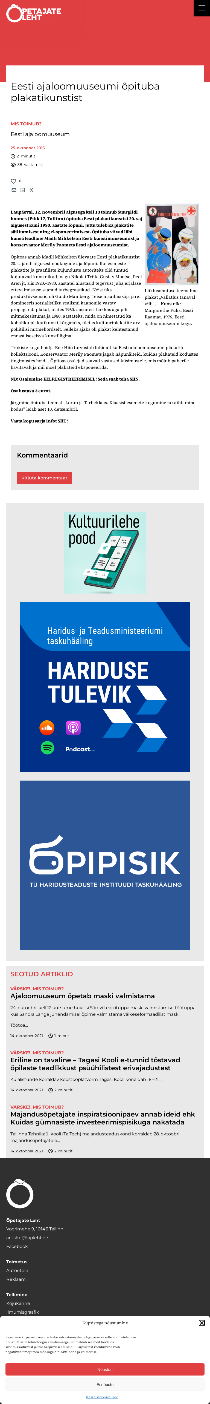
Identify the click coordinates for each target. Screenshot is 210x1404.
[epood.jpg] (105, 592)
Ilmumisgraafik (22, 1312)
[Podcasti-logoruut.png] (105, 948)
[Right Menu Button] (202, 8)
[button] (202, 1323)
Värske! (20, 988)
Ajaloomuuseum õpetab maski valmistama (82, 996)
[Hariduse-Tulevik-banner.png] (105, 770)
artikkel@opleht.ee (27, 1237)
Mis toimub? (26, 123)
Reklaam (16, 1279)
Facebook (17, 1246)
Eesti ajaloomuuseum (40, 134)
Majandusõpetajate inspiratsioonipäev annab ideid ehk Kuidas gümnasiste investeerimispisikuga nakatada (102, 1118)
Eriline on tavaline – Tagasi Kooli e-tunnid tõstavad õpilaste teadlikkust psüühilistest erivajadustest (95, 1064)
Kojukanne (18, 1303)
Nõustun (105, 1369)
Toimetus (17, 1261)
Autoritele (17, 1270)
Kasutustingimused (102, 1397)
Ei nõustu (105, 1384)
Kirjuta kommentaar (44, 478)
